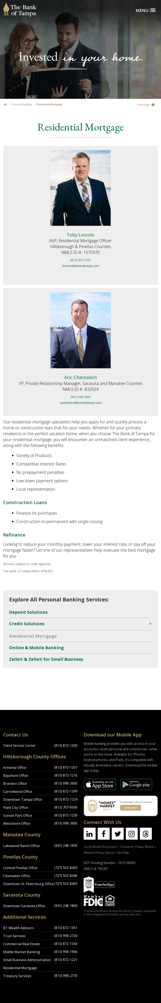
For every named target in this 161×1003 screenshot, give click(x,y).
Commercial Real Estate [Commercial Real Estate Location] (21, 944)
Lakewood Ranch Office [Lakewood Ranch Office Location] (21, 845)
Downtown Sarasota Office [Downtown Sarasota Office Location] (24, 906)
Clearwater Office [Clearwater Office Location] (16, 875)
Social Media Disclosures (100, 847)
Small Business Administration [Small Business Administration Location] (27, 960)
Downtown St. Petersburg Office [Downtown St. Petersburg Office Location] (28, 883)
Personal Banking (22, 104)
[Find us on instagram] (132, 834)
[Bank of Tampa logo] (19, 5)
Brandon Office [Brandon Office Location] (15, 783)
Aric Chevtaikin (80, 377)
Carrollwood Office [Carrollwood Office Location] (17, 791)
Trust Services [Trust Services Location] (14, 936)
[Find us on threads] (146, 834)
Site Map (123, 853)
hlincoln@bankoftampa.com (80, 266)
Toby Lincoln (80, 234)
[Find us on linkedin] (90, 834)
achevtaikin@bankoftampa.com (80, 403)
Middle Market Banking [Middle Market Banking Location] (21, 952)
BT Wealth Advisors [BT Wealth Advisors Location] (18, 928)
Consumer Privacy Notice (137, 847)
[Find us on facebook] (104, 834)
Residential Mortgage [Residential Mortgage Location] (20, 968)
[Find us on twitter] (118, 834)
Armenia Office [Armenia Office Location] (14, 767)
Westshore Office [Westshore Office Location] (16, 823)
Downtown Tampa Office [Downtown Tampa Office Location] (22, 799)
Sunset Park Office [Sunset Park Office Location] (17, 815)
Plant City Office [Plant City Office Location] (15, 807)
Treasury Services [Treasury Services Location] (17, 976)
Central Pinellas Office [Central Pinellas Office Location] (20, 868)
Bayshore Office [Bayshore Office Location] (15, 775)
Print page (146, 104)
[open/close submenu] (80, 624)
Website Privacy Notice (99, 853)
